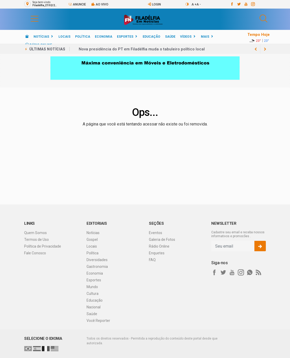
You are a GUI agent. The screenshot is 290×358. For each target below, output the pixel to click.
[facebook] (231, 4)
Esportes (125, 36)
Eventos (155, 233)
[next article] (255, 49)
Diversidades (97, 260)
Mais (205, 36)
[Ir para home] (27, 36)
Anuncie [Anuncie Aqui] (77, 4)
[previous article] (265, 49)
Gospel (92, 239)
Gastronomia (97, 266)
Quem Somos (35, 233)
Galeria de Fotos (162, 239)
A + (194, 4)
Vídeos (186, 36)
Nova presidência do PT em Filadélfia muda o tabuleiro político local (142, 49)
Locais (64, 36)
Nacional (94, 307)
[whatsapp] (250, 272)
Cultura (92, 293)
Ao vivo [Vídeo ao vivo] (99, 4)
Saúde (170, 36)
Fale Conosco (35, 253)
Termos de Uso (36, 239)
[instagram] (252, 4)
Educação (151, 36)
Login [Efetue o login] (154, 4)
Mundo (92, 287)
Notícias (41, 36)
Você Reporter (98, 321)
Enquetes (156, 253)
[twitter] (238, 4)
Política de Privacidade (42, 246)
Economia (103, 36)
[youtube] (245, 4)
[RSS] (258, 272)
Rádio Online (159, 246)
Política (82, 36)
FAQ (152, 260)
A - (198, 4)
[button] (29, 18)
